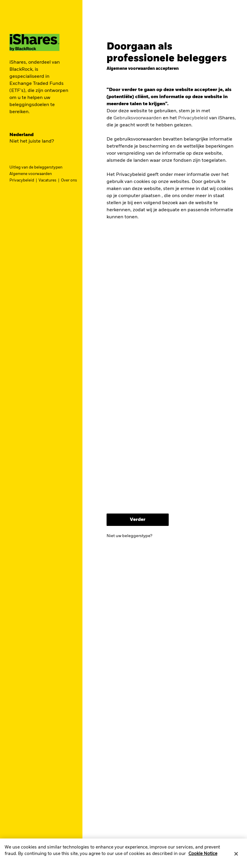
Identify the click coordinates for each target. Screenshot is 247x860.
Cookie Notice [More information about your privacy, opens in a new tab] (202, 857)
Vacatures (48, 180)
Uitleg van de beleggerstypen (35, 167)
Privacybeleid (21, 180)
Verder (137, 519)
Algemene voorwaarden (30, 174)
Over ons (69, 180)
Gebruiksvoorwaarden (137, 118)
